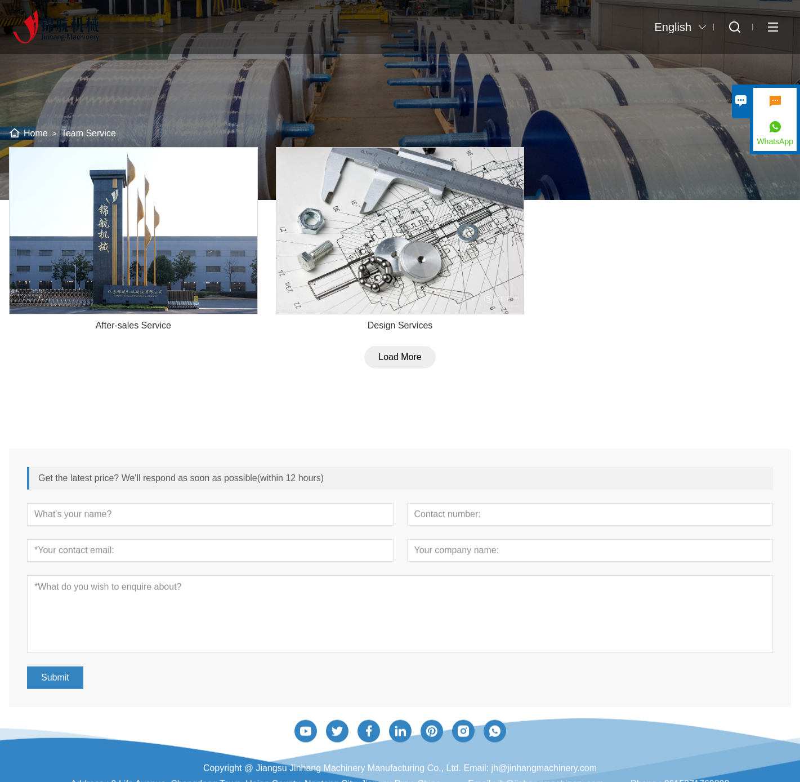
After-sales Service (133, 335)
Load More (400, 367)
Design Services (400, 335)
